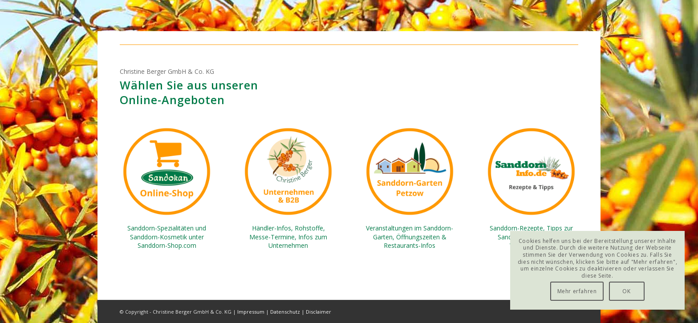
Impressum (250, 311)
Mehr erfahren (577, 291)
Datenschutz (285, 311)
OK (626, 291)
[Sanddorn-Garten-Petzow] (410, 171)
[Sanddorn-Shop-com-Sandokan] (167, 171)
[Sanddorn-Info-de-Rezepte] (531, 171)
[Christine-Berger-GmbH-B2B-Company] (288, 171)
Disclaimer (318, 311)
